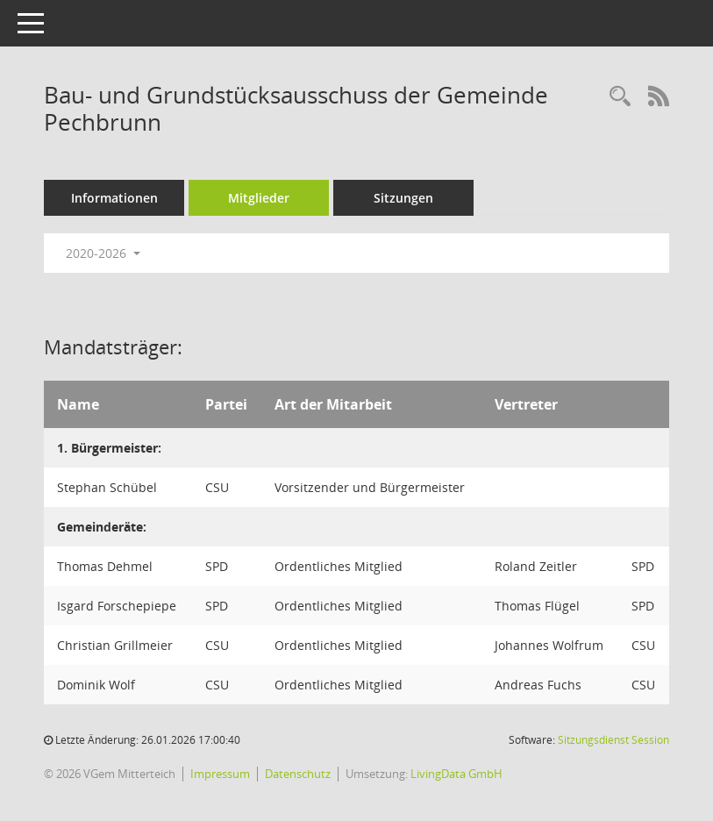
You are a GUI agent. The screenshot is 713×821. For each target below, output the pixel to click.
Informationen (114, 197)
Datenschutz (298, 774)
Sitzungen (403, 197)
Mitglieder (258, 197)
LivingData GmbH (456, 774)
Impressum (220, 774)
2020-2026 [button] (103, 253)
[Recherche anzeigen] (620, 96)
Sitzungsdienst (613, 739)
